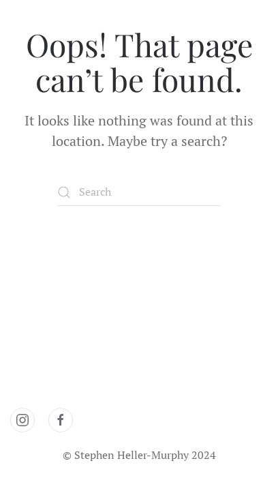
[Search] (139, 192)
